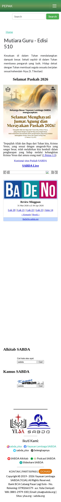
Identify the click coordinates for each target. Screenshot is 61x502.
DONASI (45, 471)
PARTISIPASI (29, 471)
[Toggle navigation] (54, 6)
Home (9, 31)
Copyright (12, 476)
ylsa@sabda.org (46, 491)
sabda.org (39, 495)
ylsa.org (27, 495)
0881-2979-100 (19, 491)
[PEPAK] (7, 6)
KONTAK (14, 471)
